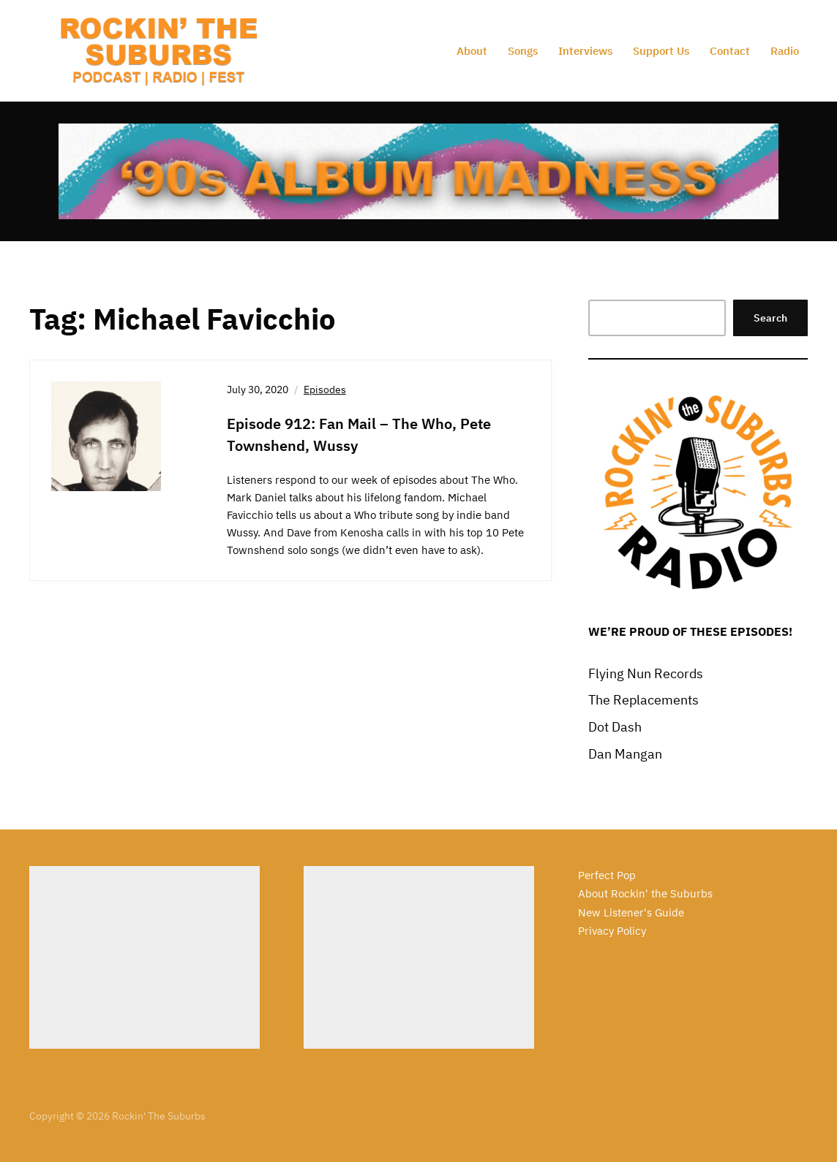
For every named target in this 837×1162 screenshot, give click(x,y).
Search (770, 317)
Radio (784, 51)
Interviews (585, 51)
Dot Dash (615, 726)
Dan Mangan (625, 753)
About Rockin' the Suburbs (645, 893)
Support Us (661, 51)
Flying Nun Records (645, 673)
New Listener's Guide (631, 912)
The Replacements (643, 699)
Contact (730, 51)
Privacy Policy (612, 931)
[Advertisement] (144, 957)
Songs (523, 51)
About (472, 51)
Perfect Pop (607, 875)
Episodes (325, 389)
